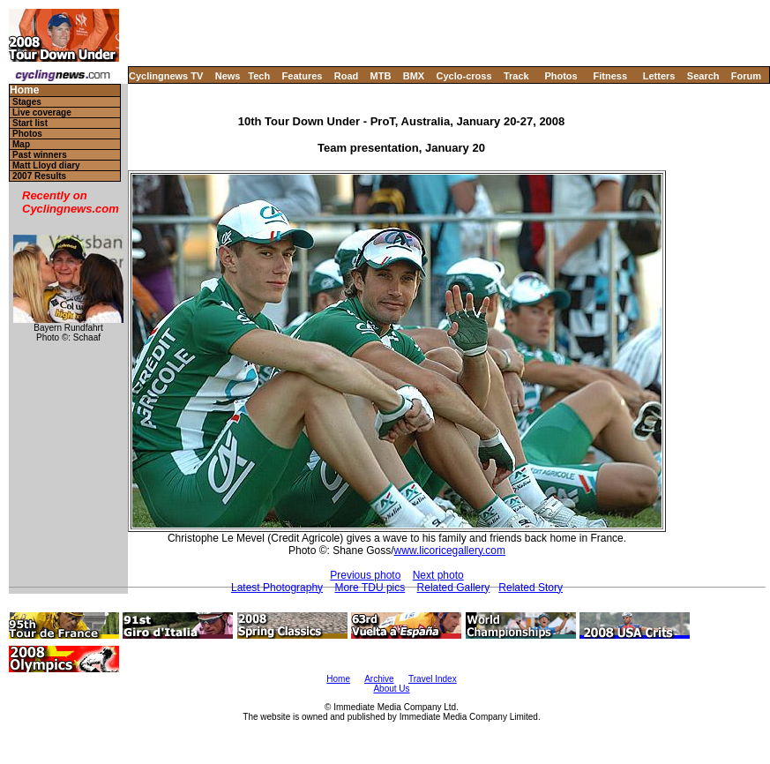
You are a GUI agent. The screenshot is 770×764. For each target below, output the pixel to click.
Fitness (610, 76)
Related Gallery (453, 587)
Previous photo (365, 575)
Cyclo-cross (464, 76)
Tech (259, 76)
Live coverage (41, 112)
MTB (381, 76)
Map (21, 144)
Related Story (530, 587)
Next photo (438, 575)
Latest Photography (277, 587)
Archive (378, 679)
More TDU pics (369, 587)
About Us (391, 688)
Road (346, 76)
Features (302, 76)
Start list (30, 123)
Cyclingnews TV (166, 76)
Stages (26, 102)
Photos (560, 76)
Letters (659, 76)
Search (703, 76)
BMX (413, 76)
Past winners (39, 155)
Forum (746, 76)
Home (24, 90)
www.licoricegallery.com (449, 550)
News (228, 76)
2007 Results (39, 176)
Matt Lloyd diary (46, 165)
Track (516, 76)
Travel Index (432, 679)
